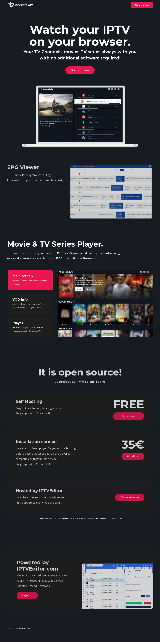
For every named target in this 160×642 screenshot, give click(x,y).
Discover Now (142, 5)
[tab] (30, 280)
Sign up (27, 611)
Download (128, 427)
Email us (132, 469)
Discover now (80, 70)
